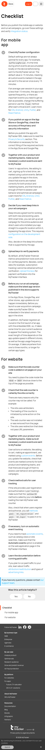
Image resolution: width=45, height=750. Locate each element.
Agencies (7, 643)
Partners (7, 720)
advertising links (16, 572)
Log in (28, 4)
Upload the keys (27, 271)
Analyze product (10, 655)
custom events (28, 455)
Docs (11, 4)
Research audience (11, 662)
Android (19, 110)
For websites (9, 678)
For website (10, 617)
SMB (6, 636)
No (29, 596)
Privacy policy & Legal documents (22, 733)
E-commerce (9, 646)
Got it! (7, 747)
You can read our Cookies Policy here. (24, 743)
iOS (13, 110)
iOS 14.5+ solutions (13, 688)
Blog (6, 710)
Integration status (19, 31)
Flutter (33, 110)
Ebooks (7, 713)
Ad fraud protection (11, 669)
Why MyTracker (9, 697)
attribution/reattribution (19, 569)
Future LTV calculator (14, 684)
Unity (26, 110)
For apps (7, 681)
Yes (16, 596)
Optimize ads (9, 659)
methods (33, 510)
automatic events (34, 533)
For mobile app (11, 612)
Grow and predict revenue (14, 665)
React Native (14, 113)
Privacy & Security (16, 139)
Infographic (8, 716)
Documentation (10, 706)
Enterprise (8, 639)
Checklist (7, 607)
